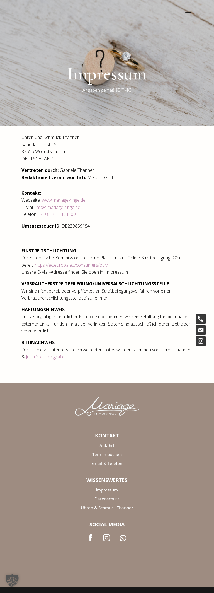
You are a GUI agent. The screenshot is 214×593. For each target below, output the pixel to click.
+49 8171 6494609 (57, 214)
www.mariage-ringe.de (64, 200)
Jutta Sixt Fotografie (45, 357)
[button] (12, 580)
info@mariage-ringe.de (58, 207)
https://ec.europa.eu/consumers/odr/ (71, 265)
